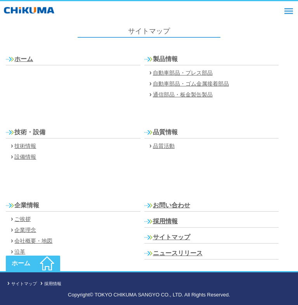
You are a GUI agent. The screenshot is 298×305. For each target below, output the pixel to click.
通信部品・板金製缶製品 (183, 94)
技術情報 (25, 146)
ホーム (23, 59)
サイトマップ (171, 237)
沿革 (19, 252)
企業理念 (25, 230)
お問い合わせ (171, 205)
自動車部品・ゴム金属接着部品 (191, 84)
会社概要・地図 (33, 241)
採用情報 (165, 221)
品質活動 (164, 146)
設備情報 (25, 157)
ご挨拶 (22, 219)
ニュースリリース (178, 253)
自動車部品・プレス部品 (183, 73)
